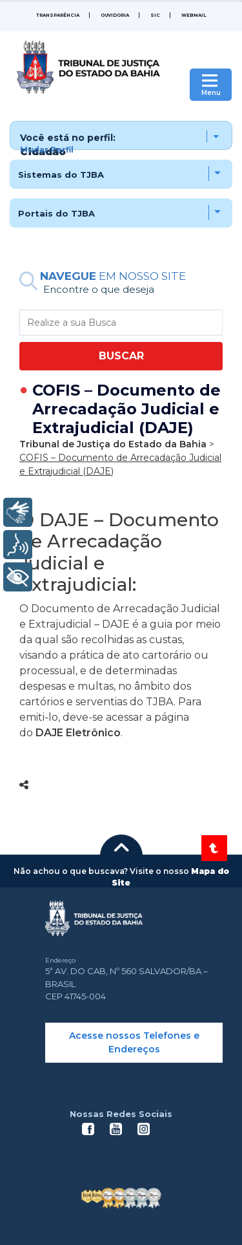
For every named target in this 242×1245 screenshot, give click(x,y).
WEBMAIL (193, 15)
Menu (211, 93)
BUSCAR (121, 356)
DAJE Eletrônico (78, 733)
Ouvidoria (115, 15)
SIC (155, 15)
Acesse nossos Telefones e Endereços (134, 1042)
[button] (121, 135)
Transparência (57, 15)
